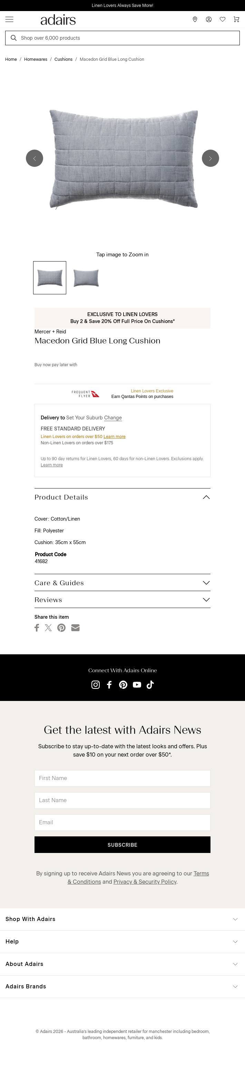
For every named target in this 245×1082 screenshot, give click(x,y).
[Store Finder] (195, 19)
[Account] (208, 19)
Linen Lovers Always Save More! (122, 5)
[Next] (210, 158)
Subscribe (123, 845)
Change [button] (113, 418)
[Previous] (34, 158)
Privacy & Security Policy (145, 882)
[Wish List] (222, 19)
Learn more (115, 436)
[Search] (15, 39)
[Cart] (236, 19)
